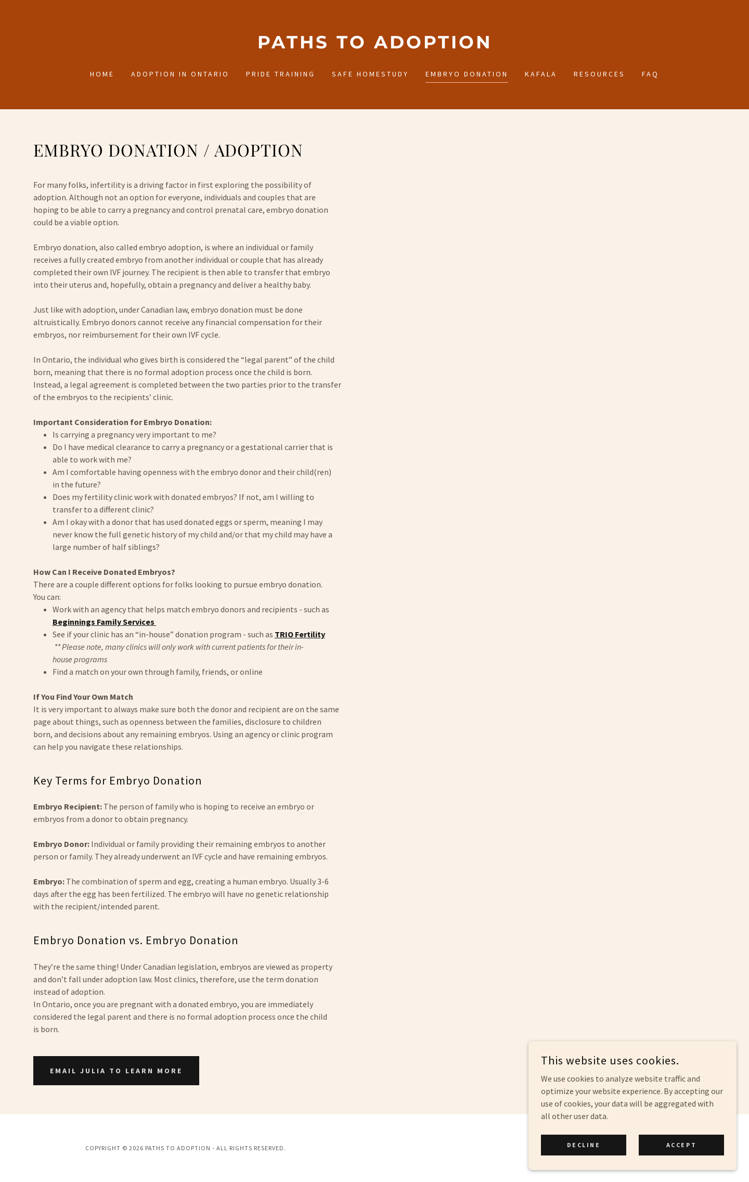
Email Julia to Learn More (116, 1070)
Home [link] (102, 74)
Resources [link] (599, 74)
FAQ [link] (650, 74)
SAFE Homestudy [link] (370, 74)
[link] (374, 45)
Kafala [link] (541, 74)
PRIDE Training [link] (280, 74)
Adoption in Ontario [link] (180, 74)
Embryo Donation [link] (466, 74)
